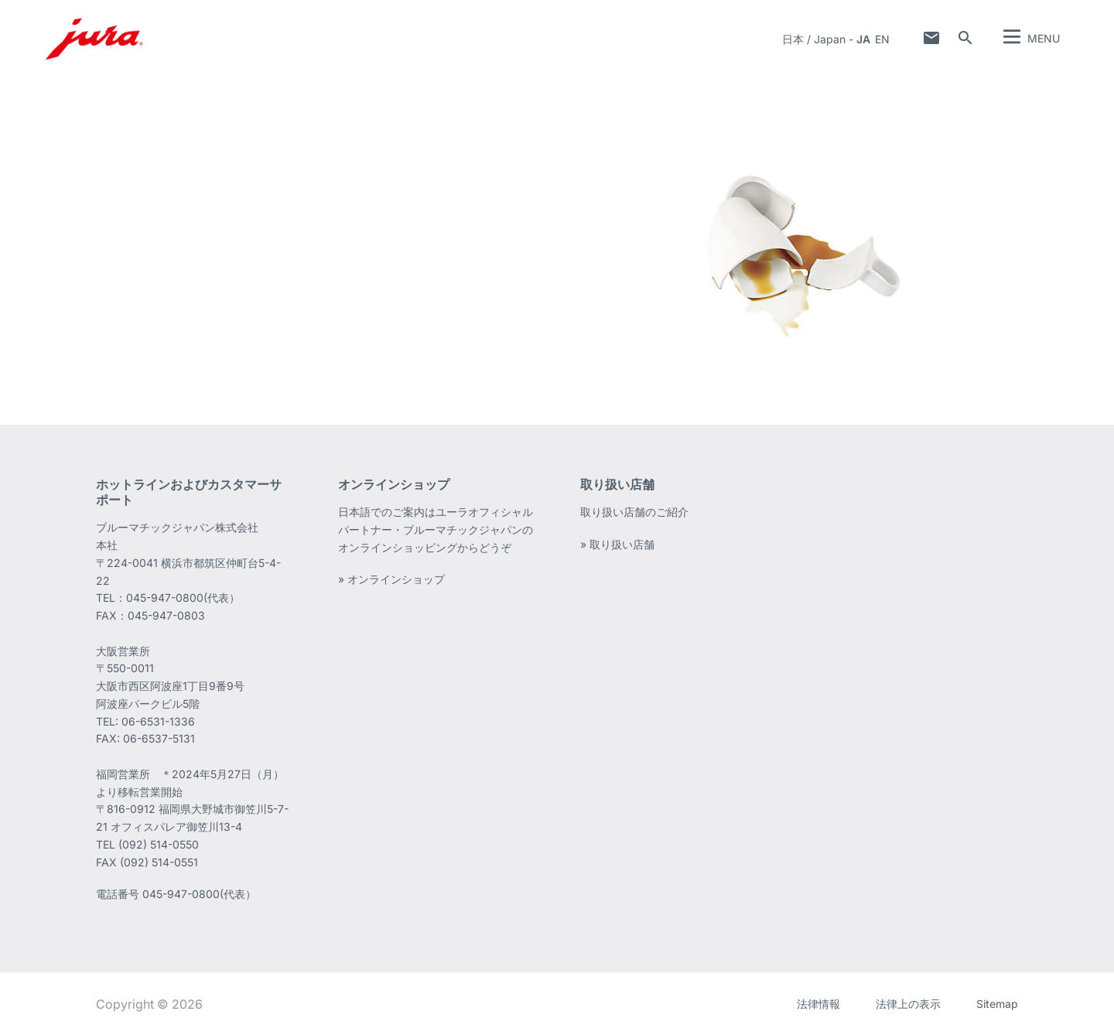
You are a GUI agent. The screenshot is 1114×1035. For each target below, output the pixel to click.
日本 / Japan (814, 39)
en (882, 39)
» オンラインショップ (391, 579)
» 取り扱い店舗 (617, 544)
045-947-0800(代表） (199, 893)
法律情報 (818, 1003)
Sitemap (997, 1003)
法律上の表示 (908, 1003)
